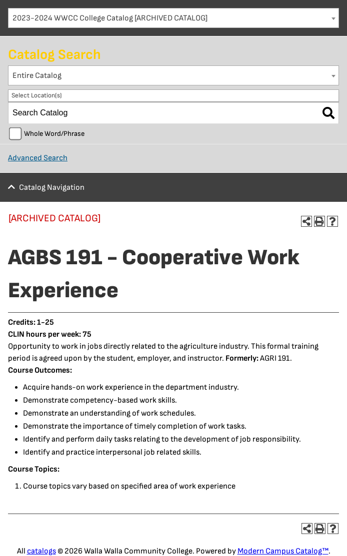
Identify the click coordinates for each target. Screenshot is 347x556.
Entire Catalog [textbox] (37, 75)
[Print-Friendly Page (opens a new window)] (319, 221)
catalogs (41, 551)
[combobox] (173, 18)
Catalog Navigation (51, 187)
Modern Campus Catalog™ (283, 551)
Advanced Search (38, 158)
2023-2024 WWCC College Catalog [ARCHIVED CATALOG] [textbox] (110, 18)
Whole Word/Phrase (54, 133)
